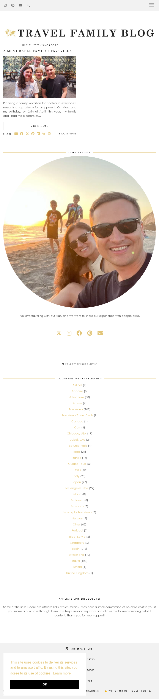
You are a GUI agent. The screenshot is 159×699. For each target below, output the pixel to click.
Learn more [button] (62, 673)
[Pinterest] (13, 5)
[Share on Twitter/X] (27, 133)
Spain (76, 548)
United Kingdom (77, 573)
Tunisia (77, 566)
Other (76, 524)
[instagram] (69, 333)
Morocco (77, 506)
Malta (77, 494)
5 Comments (67, 133)
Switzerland (76, 554)
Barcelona (76, 409)
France (76, 457)
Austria (77, 403)
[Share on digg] (44, 133)
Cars (77, 427)
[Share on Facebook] (22, 133)
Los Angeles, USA (76, 488)
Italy (76, 476)
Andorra (77, 391)
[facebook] (79, 333)
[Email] (20, 5)
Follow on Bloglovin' (79, 364)
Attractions (76, 397)
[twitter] (58, 333)
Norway (77, 518)
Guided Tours (77, 463)
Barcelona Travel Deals (77, 415)
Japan (76, 482)
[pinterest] (89, 333)
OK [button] (45, 684)
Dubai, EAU (77, 439)
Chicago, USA (76, 433)
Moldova (77, 500)
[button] (153, 5)
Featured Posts (77, 445)
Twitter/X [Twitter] (79, 648)
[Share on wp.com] (49, 133)
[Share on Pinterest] (33, 133)
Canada (77, 421)
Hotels (76, 469)
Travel (76, 560)
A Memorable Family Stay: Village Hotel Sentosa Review (64, 51)
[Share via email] (16, 133)
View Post (39, 125)
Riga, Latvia (77, 536)
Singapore (50, 45)
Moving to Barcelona (77, 512)
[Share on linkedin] (38, 133)
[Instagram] (5, 5)
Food (76, 451)
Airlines (77, 385)
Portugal (77, 530)
